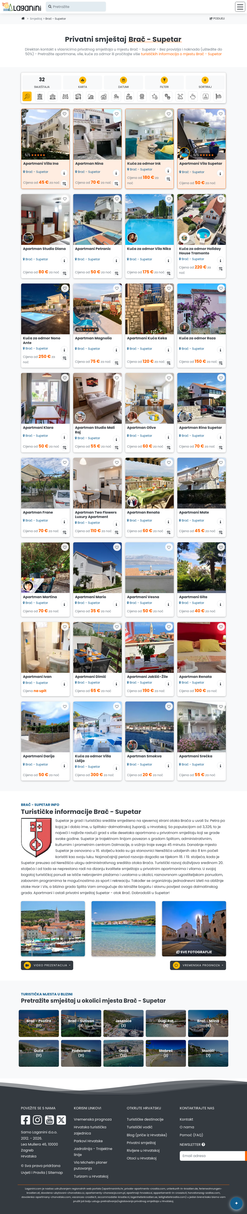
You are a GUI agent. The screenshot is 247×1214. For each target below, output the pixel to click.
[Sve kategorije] (27, 96)
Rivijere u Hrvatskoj (143, 1150)
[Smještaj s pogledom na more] (180, 96)
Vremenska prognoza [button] (197, 965)
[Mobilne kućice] (78, 96)
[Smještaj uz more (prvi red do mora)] (116, 96)
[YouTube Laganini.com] (49, 1120)
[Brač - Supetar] (53, 928)
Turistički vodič (140, 1127)
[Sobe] (65, 96)
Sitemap (55, 1172)
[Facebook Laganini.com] (25, 1120)
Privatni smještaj (141, 1142)
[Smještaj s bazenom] (129, 96)
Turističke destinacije (145, 1119)
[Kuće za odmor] (52, 96)
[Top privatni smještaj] (142, 96)
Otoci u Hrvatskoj (142, 1158)
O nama (187, 1127)
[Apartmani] (40, 96)
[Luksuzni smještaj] (154, 96)
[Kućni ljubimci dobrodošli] (167, 96)
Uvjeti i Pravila (33, 1172)
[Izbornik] (240, 7)
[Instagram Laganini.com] (37, 1120)
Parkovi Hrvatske (88, 1141)
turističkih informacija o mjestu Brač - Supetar (181, 54)
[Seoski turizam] (103, 96)
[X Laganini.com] (61, 1120)
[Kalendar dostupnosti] (64, 183)
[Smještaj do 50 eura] (193, 96)
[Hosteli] (218, 96)
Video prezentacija (46, 965)
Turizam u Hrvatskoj (91, 1176)
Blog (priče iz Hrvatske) (147, 1135)
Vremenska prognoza (93, 1119)
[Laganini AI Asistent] (236, 1203)
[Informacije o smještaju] (64, 172)
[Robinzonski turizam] (90, 96)
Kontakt (186, 1119)
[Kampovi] (205, 96)
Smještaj (36, 19)
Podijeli (217, 18)
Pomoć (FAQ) (191, 1135)
